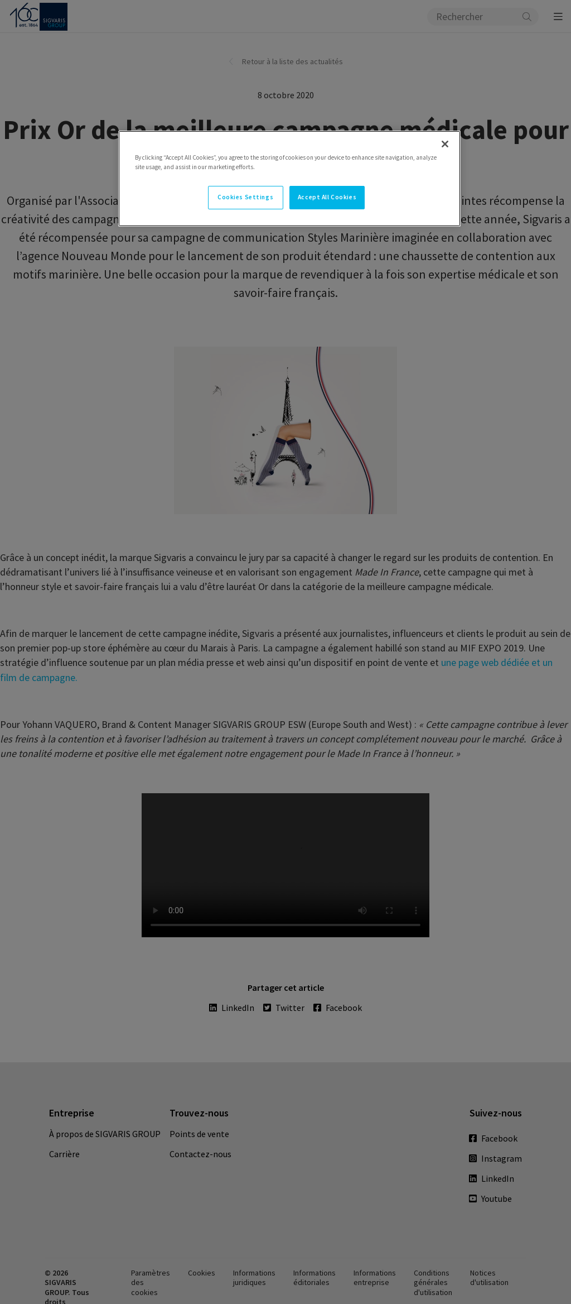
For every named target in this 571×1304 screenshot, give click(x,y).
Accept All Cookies (327, 197)
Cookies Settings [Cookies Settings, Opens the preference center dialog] (245, 197)
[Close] (445, 144)
